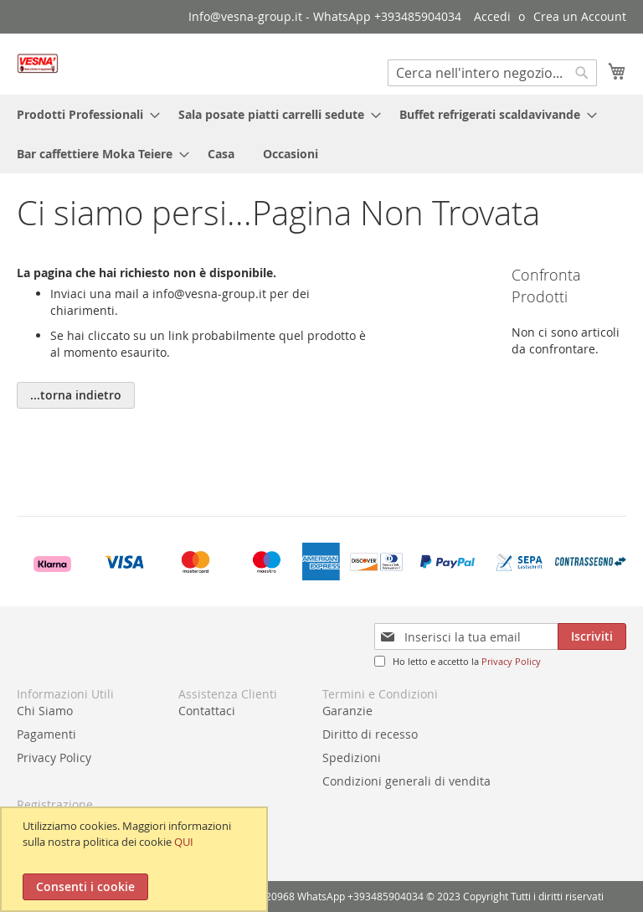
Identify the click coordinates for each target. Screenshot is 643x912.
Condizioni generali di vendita (406, 781)
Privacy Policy (511, 661)
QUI (183, 841)
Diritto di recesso (370, 734)
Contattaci (206, 711)
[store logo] (38, 63)
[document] (136, 859)
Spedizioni (351, 757)
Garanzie (347, 711)
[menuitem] (83, 114)
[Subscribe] (592, 636)
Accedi (492, 16)
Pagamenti (46, 734)
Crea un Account (579, 16)
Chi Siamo (45, 711)
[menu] (321, 134)
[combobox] (492, 72)
